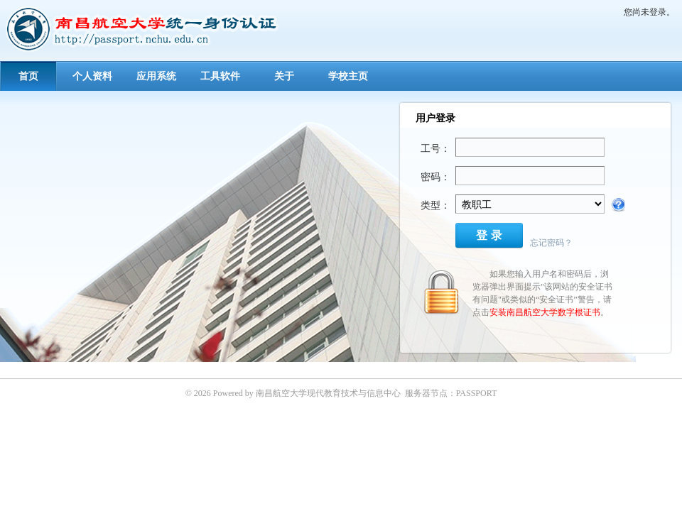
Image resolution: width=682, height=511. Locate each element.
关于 (284, 76)
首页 (28, 76)
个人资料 (92, 76)
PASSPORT (476, 393)
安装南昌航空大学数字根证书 (544, 312)
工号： (435, 148)
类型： (435, 205)
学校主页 (348, 76)
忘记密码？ (551, 243)
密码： (435, 177)
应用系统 (156, 76)
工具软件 (220, 76)
